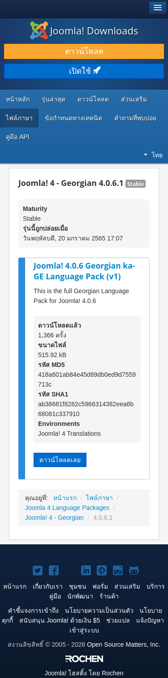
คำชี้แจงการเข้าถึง (33, 610)
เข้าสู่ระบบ (84, 630)
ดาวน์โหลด (84, 51)
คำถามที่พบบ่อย (135, 118)
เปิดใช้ (84, 71)
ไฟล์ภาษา (19, 118)
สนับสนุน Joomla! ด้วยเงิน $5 (59, 620)
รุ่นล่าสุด (53, 99)
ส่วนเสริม (134, 99)
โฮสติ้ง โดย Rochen (84, 673)
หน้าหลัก (18, 99)
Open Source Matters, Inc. (123, 644)
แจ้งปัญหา (150, 620)
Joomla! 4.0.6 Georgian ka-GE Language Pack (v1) (84, 271)
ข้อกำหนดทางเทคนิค (73, 118)
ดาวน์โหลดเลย (60, 459)
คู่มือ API (17, 136)
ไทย (153, 155)
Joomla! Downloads (84, 30)
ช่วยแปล (118, 620)
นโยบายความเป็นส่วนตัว (99, 610)
